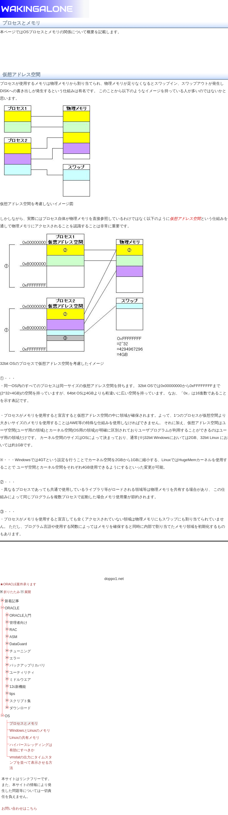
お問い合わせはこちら (19, 808)
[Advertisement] (114, 558)
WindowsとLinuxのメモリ (30, 730)
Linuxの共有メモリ (24, 738)
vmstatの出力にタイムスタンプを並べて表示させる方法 (31, 762)
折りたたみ (10, 592)
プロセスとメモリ (24, 723)
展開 (26, 592)
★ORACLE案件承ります (18, 584)
